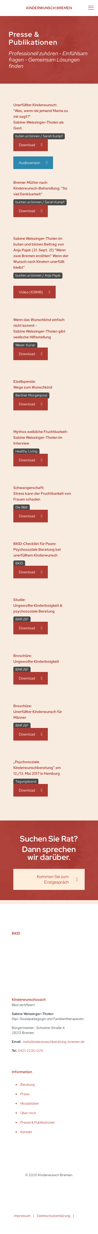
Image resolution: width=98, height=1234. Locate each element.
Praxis (25, 1094)
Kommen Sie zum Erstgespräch (57, 879)
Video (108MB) (34, 292)
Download (30, 144)
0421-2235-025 (30, 1050)
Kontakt (26, 1132)
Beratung (27, 1084)
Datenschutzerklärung (53, 1215)
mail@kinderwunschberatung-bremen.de (53, 1041)
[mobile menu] (91, 7)
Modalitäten (29, 1103)
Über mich (28, 1113)
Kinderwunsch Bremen (49, 8)
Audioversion (33, 162)
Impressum (22, 1215)
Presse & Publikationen (37, 1122)
